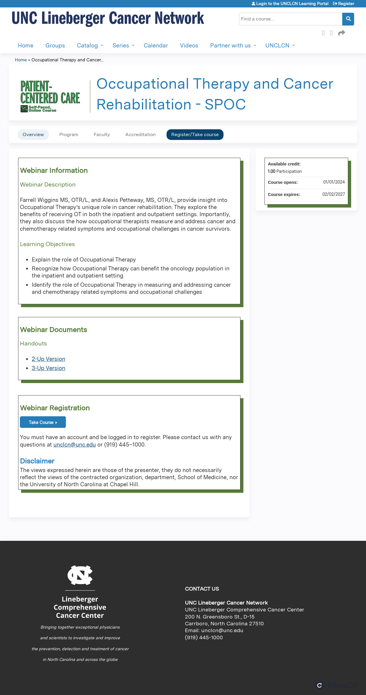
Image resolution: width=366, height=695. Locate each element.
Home (26, 45)
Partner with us (230, 45)
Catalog (87, 45)
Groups (55, 45)
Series (121, 45)
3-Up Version (48, 368)
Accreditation (140, 134)
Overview (33, 134)
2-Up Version (48, 359)
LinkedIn (333, 32)
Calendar (156, 45)
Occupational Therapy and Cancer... (67, 59)
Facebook (325, 32)
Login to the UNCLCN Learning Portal (292, 3)
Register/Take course (195, 134)
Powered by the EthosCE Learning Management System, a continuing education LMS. (336, 685)
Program (68, 134)
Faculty (102, 134)
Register (346, 3)
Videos (189, 45)
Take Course (41, 422)
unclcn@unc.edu (74, 444)
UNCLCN (277, 45)
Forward (341, 32)
